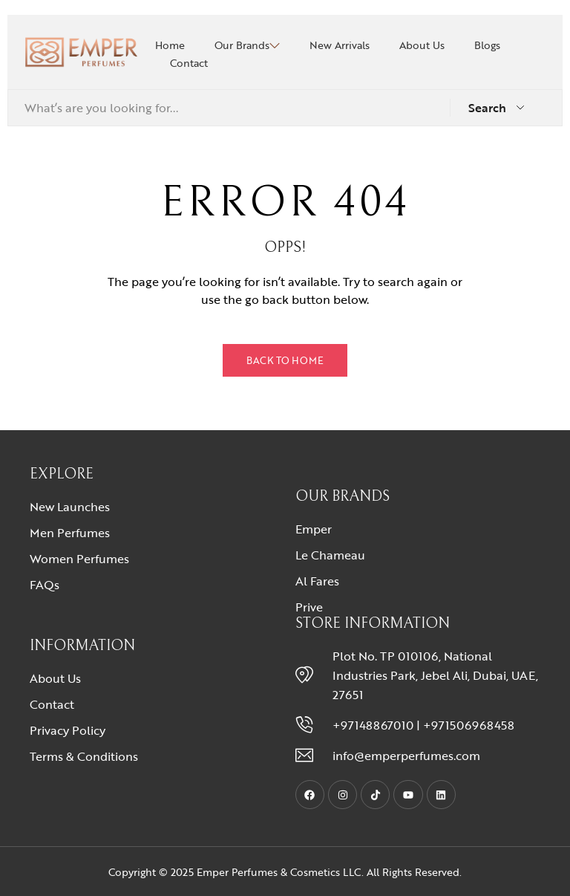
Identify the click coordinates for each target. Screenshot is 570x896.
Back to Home (285, 360)
